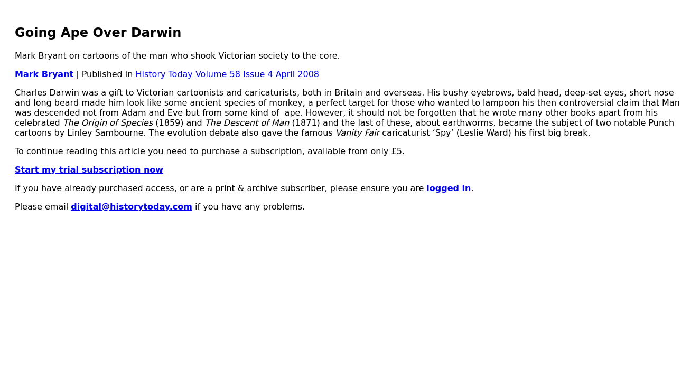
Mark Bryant (44, 74)
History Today (164, 74)
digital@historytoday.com (131, 207)
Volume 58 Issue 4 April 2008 (257, 74)
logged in (448, 188)
